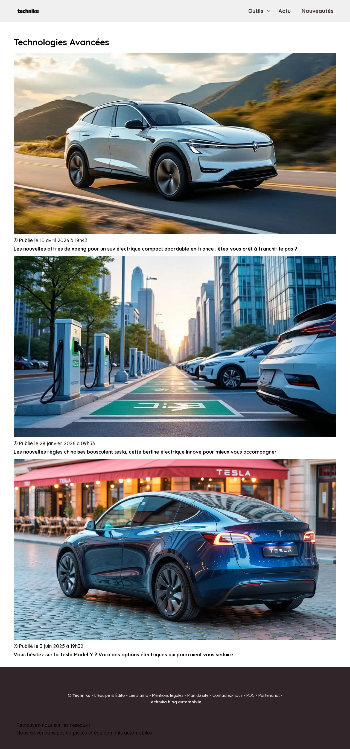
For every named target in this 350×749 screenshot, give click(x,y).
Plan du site (198, 695)
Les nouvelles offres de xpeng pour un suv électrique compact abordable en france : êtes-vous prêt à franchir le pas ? (155, 249)
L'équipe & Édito (109, 695)
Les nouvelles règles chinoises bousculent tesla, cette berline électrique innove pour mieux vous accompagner (145, 452)
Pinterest (101, 725)
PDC (250, 695)
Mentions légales (167, 695)
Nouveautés (318, 10)
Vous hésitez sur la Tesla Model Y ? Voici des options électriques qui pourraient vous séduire (123, 654)
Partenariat (269, 695)
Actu (284, 10)
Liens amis (138, 695)
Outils (260, 11)
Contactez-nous (227, 695)
